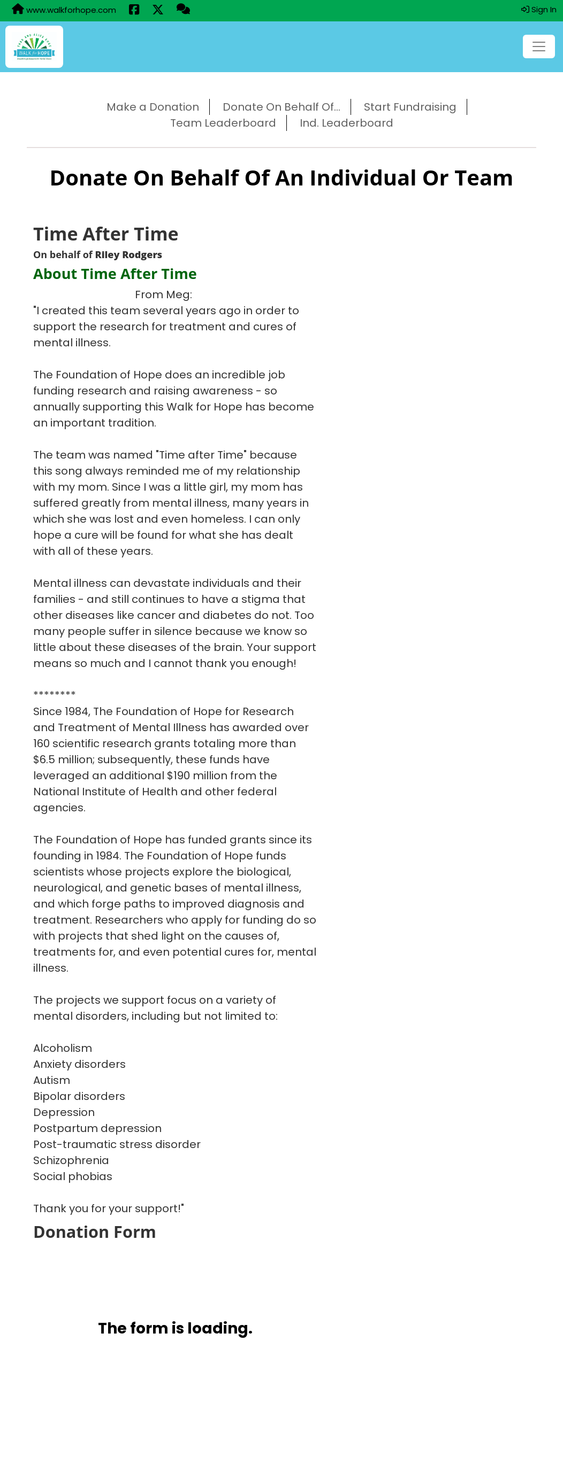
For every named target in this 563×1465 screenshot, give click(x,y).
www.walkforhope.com (64, 9)
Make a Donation (152, 106)
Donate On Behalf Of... (281, 106)
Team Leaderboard (223, 122)
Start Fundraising (410, 106)
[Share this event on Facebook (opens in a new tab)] (134, 11)
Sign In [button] (539, 9)
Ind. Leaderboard (346, 122)
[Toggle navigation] (539, 46)
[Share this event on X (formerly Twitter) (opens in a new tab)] (158, 11)
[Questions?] (183, 10)
